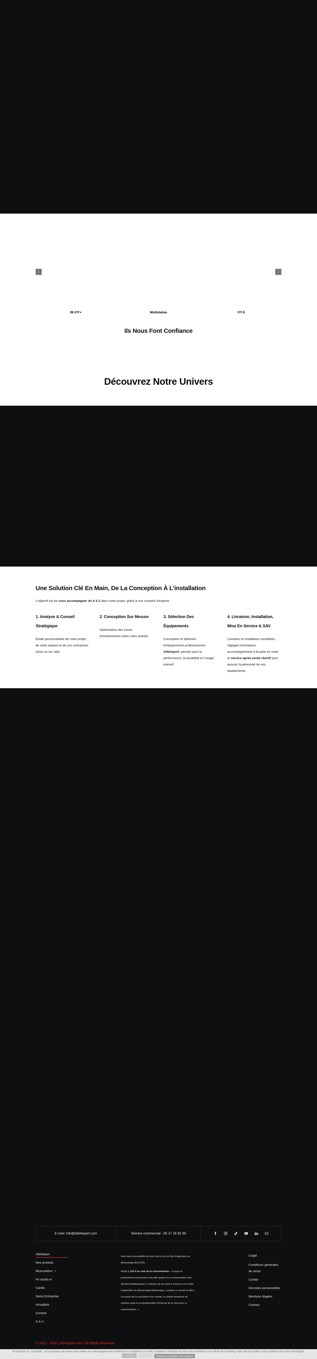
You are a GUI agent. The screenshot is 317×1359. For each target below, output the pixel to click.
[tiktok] (236, 1233)
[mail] (267, 1233)
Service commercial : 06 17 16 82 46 (158, 1233)
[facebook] (216, 1233)
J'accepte (128, 1355)
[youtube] (246, 1233)
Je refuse (145, 1355)
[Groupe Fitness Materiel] (158, 1024)
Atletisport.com (71, 1343)
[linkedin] (256, 1233)
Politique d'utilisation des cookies (175, 1355)
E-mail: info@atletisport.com (76, 1233)
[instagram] (226, 1233)
